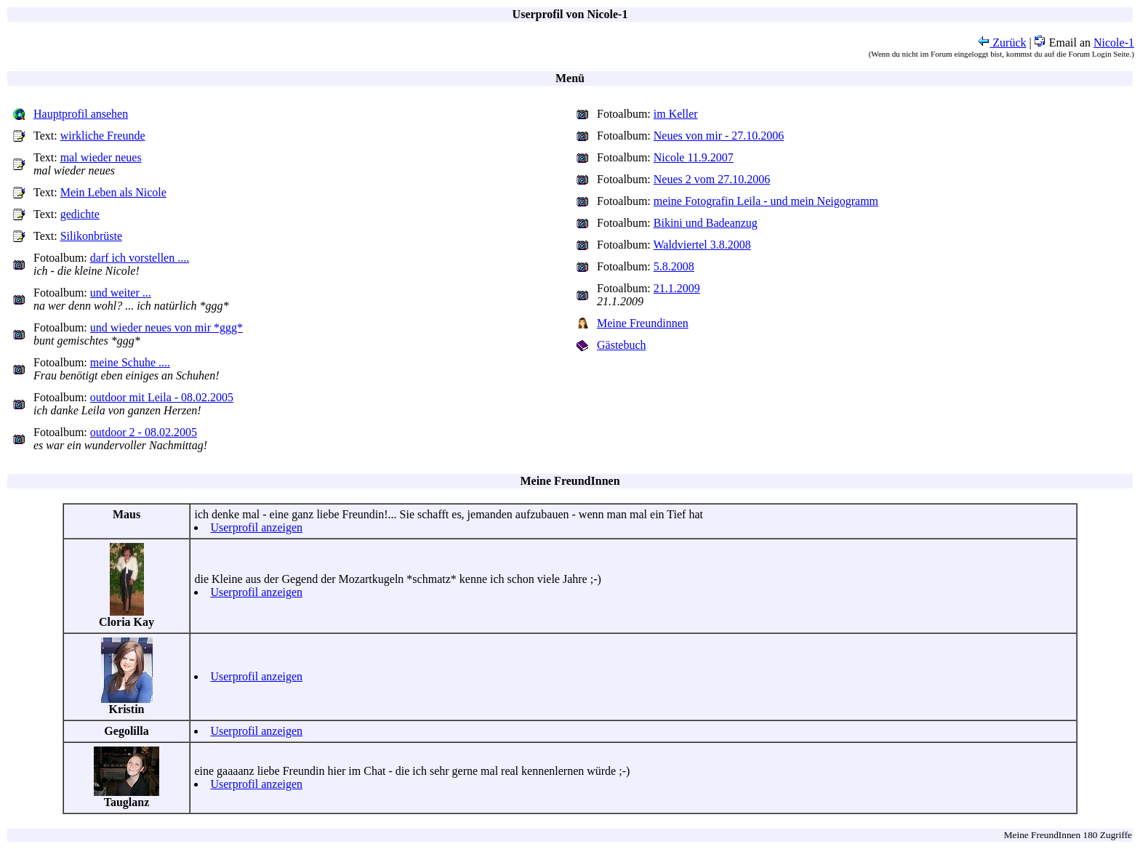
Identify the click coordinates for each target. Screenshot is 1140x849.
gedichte (80, 214)
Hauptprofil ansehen (80, 114)
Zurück (1002, 42)
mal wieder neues (101, 157)
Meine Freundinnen (643, 323)
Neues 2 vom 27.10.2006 (712, 179)
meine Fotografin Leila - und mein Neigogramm (766, 201)
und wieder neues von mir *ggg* (166, 327)
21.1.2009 (677, 288)
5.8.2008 (674, 266)
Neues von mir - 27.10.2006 (719, 135)
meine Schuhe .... (130, 362)
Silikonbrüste (91, 236)
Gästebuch (621, 345)
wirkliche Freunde (102, 135)
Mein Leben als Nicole (113, 192)
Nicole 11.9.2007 (694, 157)
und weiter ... (120, 292)
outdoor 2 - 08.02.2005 (143, 432)
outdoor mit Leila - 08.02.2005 (161, 397)
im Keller (676, 114)
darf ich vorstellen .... (139, 258)
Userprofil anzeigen (256, 527)
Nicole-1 (1113, 42)
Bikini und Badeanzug (706, 223)
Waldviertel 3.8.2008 (702, 244)
